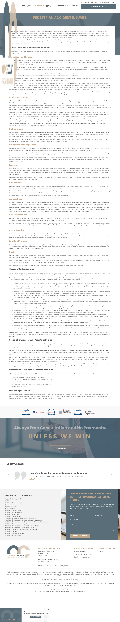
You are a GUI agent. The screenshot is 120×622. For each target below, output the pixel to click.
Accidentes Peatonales (12, 531)
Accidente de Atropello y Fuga (14, 503)
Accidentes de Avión (11, 501)
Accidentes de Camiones (13, 516)
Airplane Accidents (11, 507)
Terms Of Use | (56, 589)
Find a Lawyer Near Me (19, 390)
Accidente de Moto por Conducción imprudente (20, 518)
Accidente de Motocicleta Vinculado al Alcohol (20, 528)
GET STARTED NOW (60, 448)
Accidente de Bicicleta (12, 514)
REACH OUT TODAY (80, 536)
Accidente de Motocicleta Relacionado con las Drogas (22, 526)
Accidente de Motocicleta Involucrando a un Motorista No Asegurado (27, 522)
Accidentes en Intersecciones (14, 533)
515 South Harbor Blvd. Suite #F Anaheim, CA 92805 (98, 3)
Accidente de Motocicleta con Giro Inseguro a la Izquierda (23, 520)
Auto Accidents (10, 509)
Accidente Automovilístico (13, 512)
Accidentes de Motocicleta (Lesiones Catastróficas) (21, 530)
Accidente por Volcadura (13, 535)
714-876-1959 (98, 7)
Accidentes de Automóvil (13, 511)
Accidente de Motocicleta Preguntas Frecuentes (20, 524)
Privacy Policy (65, 589)
